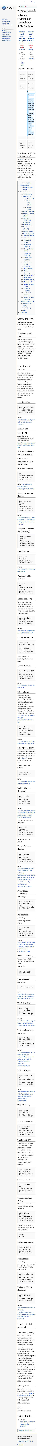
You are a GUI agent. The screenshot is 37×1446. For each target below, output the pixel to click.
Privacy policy (20, 1440)
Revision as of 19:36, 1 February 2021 (30, 36)
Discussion (24, 6)
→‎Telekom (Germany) (22, 56)
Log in (34, 2)
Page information (6, 40)
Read (16, 10)
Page (18, 6)
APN (21, 159)
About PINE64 (29, 1440)
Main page (4, 19)
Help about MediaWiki (7, 25)
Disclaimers (20, 1443)
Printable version (6, 36)
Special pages (5, 34)
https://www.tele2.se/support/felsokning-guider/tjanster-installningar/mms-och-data (26, 1022)
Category (21, 1429)
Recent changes (6, 21)
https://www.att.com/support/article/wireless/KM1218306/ (26, 444)
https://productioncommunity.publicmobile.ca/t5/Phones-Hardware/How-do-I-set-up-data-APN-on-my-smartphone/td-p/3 (26, 945)
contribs (21, 49)
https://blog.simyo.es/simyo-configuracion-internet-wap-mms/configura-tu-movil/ (26, 995)
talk (22, 47)
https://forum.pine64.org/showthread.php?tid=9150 (27, 1423)
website (23, 757)
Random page (5, 23)
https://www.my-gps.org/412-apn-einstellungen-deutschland (25, 485)
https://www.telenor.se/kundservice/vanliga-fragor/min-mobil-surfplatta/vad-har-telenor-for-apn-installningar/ (26, 1095)
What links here (6, 31)
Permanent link (6, 38)
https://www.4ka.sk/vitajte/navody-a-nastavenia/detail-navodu (26, 421)
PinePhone (28, 1429)
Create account (28, 2)
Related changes (6, 32)
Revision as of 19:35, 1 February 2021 (22, 36)
